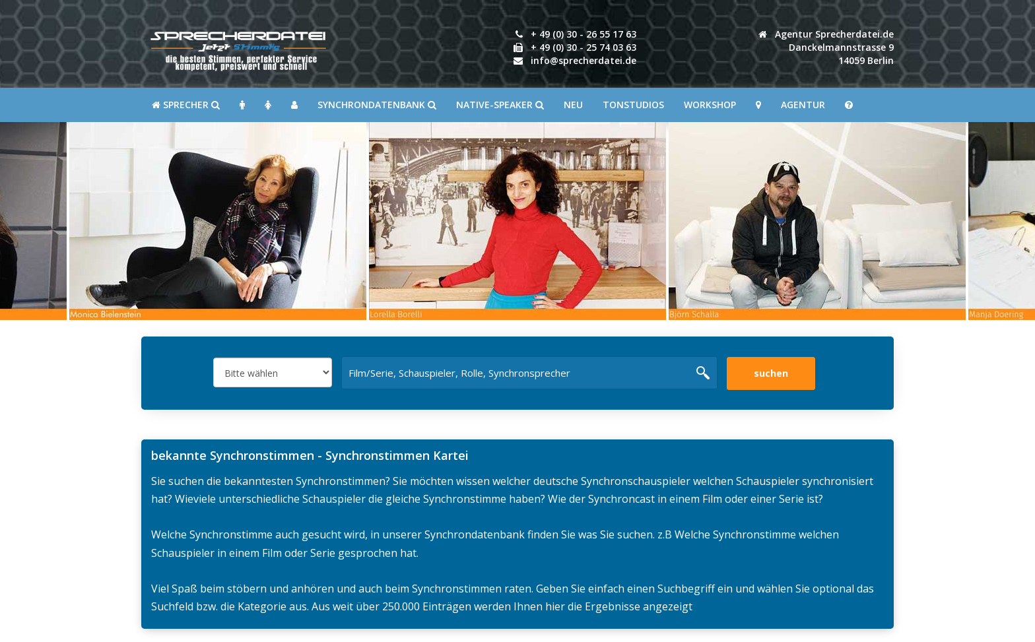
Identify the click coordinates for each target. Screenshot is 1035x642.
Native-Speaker (500, 104)
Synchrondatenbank (376, 104)
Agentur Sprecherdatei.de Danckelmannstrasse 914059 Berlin (826, 47)
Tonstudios (633, 104)
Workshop (710, 104)
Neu (573, 104)
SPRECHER (186, 104)
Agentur (803, 104)
